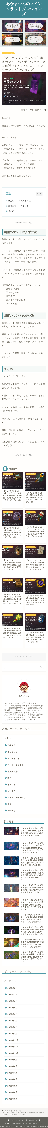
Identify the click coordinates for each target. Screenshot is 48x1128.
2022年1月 (12, 1034)
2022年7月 (12, 994)
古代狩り (11, 810)
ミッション (12, 752)
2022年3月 (12, 1021)
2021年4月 (12, 1092)
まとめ (11, 211)
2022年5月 (12, 1008)
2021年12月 (13, 1040)
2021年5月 (12, 1086)
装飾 (9, 804)
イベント (11, 784)
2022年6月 (12, 1001)
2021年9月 (12, 1060)
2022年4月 (12, 1014)
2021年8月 (12, 1066)
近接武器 (11, 745)
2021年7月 (12, 1073)
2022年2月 (12, 1027)
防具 (9, 778)
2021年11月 (13, 1047)
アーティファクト (8, 53)
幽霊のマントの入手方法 (19, 201)
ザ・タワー (12, 791)
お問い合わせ (33, 1120)
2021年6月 (12, 1079)
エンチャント (13, 758)
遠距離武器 (12, 771)
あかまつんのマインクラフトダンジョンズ (24, 8)
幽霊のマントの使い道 (18, 206)
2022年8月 (12, 988)
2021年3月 (12, 1099)
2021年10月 (13, 1053)
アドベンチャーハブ (16, 797)
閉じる (39, 193)
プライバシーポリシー (17, 1120)
